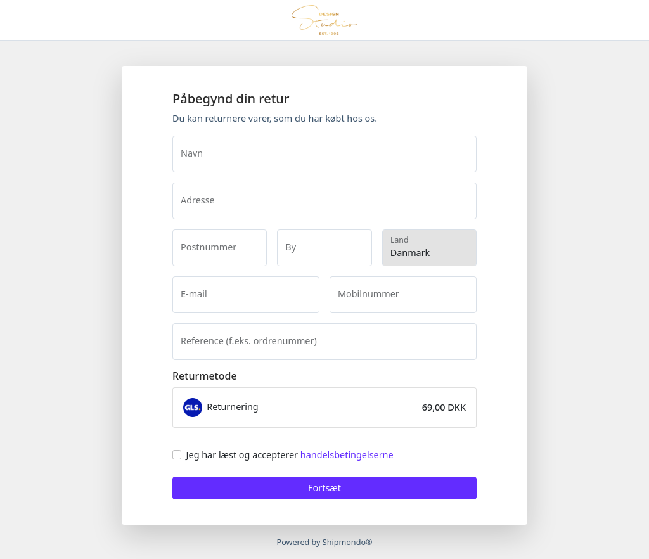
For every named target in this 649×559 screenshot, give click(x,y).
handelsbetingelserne (347, 455)
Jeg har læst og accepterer (290, 455)
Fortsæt (324, 488)
